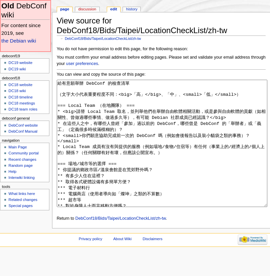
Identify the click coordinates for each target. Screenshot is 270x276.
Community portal (23, 153)
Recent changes (22, 159)
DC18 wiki (17, 91)
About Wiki (122, 264)
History (132, 9)
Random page (20, 165)
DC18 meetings (21, 103)
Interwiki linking (21, 178)
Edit (113, 9)
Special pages (20, 206)
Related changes (22, 200)
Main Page (17, 147)
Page (64, 9)
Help (12, 171)
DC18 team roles (22, 109)
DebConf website (23, 125)
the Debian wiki (18, 41)
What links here (21, 194)
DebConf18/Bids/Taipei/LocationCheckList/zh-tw (103, 39)
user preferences (82, 63)
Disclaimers (153, 264)
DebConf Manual (22, 131)
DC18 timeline (20, 97)
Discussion (87, 9)
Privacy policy (90, 264)
